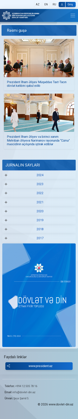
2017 (40, 238)
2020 (40, 211)
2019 (40, 220)
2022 (40, 193)
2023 (40, 184)
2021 (40, 202)
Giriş (66, 4)
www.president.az (30, 366)
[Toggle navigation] (73, 15)
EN (46, 4)
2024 (40, 175)
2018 (40, 229)
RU (54, 4)
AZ (37, 4)
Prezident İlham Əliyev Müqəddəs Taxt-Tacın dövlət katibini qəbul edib (37, 84)
